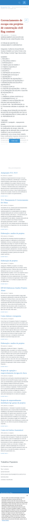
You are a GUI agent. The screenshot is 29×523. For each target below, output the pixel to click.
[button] (26, 26)
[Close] (27, 498)
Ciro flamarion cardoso (7, 466)
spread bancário (5, 471)
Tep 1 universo (5, 469)
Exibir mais (14, 140)
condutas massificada (7, 479)
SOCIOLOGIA (4, 477)
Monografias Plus (5, 7)
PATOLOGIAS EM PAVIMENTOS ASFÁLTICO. (13, 474)
